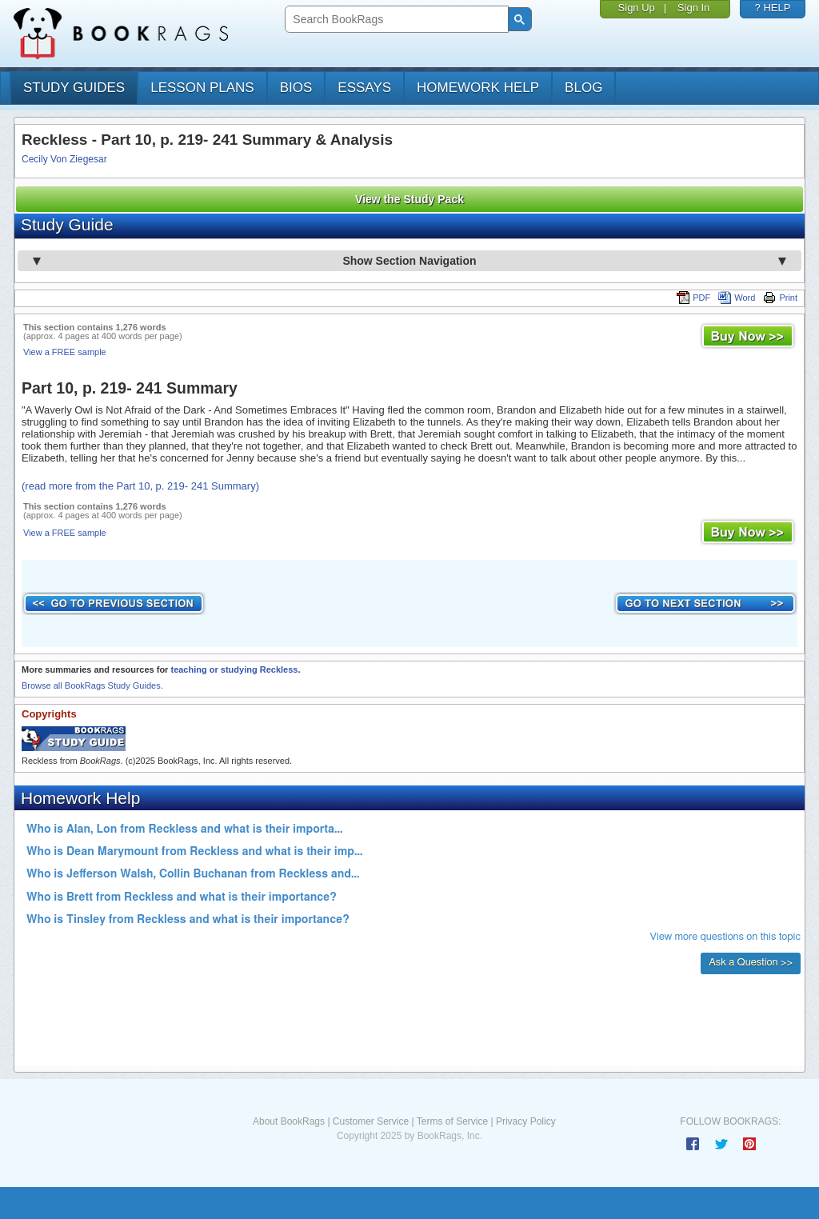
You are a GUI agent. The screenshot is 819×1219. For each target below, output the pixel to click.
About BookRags (289, 1121)
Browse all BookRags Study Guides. (92, 685)
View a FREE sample (64, 352)
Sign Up (636, 8)
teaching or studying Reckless (234, 669)
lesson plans (202, 87)
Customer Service (371, 1121)
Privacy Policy (526, 1121)
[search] (395, 19)
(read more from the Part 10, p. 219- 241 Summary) (140, 486)
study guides (74, 87)
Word (736, 297)
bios (296, 87)
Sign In (693, 8)
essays (364, 87)
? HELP (773, 8)
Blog (583, 87)
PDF (693, 297)
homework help (478, 87)
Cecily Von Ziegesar (64, 159)
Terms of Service (452, 1121)
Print (780, 297)
